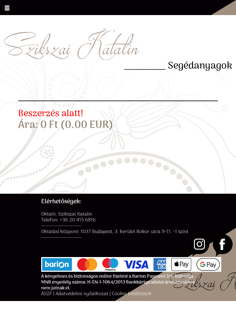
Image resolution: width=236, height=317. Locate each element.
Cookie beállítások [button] (131, 294)
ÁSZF (46, 294)
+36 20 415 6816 (78, 220)
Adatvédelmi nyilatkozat (82, 294)
